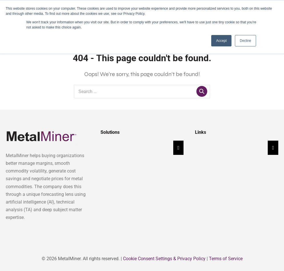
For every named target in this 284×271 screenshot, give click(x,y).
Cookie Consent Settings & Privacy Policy (164, 258)
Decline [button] (245, 41)
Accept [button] (221, 41)
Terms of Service (226, 258)
